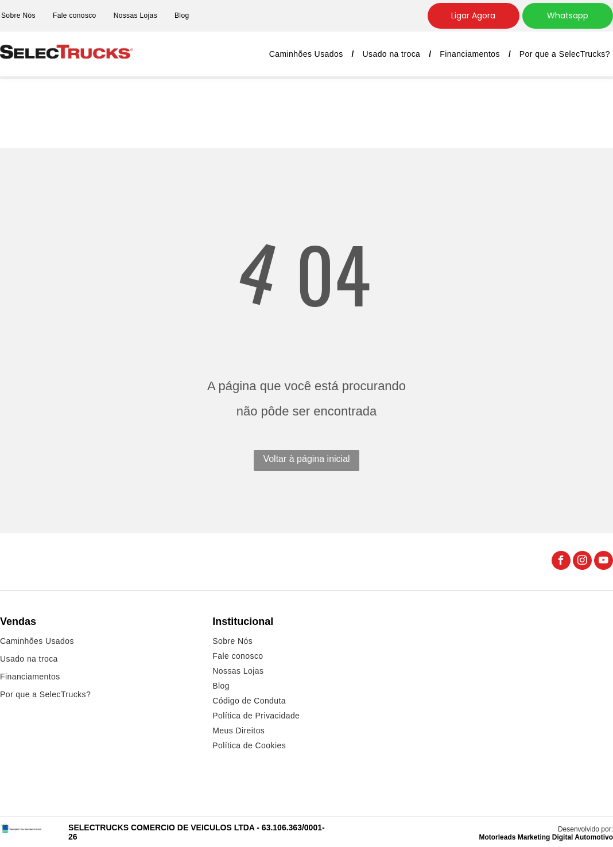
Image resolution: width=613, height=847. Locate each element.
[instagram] (582, 562)
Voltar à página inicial (306, 459)
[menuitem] (74, 15)
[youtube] (603, 562)
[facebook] (561, 562)
